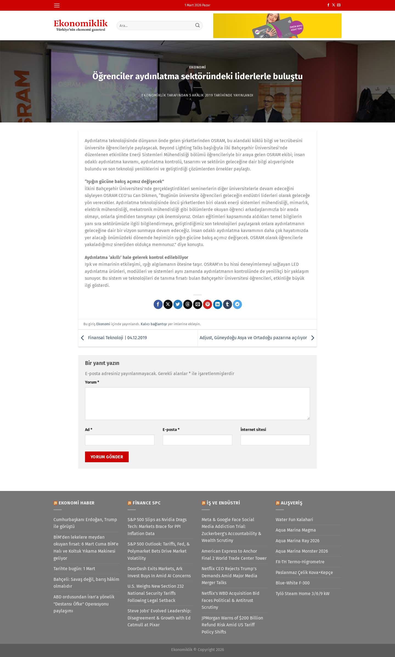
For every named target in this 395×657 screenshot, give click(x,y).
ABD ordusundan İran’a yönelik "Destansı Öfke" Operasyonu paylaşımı (83, 603)
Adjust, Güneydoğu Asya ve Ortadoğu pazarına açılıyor (258, 337)
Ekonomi (197, 67)
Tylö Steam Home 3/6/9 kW (302, 593)
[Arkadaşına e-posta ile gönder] (197, 304)
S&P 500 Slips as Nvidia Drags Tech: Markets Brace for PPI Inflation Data (157, 526)
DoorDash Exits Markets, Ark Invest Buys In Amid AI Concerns (159, 572)
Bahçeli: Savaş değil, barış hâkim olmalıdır (86, 583)
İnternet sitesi (253, 429)
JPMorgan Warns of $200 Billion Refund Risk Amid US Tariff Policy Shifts (232, 625)
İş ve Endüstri (223, 502)
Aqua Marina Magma (296, 530)
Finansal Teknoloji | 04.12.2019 (112, 337)
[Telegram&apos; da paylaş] (237, 304)
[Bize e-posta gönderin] (338, 5)
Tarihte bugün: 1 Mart (74, 568)
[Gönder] (197, 25)
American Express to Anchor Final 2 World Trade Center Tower (234, 555)
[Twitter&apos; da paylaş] (177, 304)
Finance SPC (147, 502)
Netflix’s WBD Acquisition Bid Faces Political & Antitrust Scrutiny (230, 600)
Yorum (92, 382)
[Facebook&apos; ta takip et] (328, 5)
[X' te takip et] (333, 5)
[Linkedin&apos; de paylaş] (217, 304)
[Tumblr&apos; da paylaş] (227, 304)
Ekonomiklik (154, 95)
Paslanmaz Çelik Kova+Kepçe (304, 572)
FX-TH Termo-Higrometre (300, 561)
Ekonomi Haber (77, 502)
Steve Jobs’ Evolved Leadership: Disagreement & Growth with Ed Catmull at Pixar (159, 617)
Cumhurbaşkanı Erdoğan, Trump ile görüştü (85, 523)
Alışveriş (292, 502)
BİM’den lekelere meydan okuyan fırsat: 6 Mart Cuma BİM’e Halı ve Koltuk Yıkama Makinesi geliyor (86, 548)
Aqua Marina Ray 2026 (298, 540)
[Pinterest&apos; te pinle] (207, 304)
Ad (88, 429)
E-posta (171, 429)
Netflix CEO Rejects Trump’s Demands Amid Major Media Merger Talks (229, 575)
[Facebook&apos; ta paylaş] (158, 304)
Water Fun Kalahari (294, 519)
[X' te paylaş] (168, 304)
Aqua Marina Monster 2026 (302, 551)
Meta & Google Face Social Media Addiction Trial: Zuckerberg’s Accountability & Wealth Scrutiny (231, 530)
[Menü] (56, 5)
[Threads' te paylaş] (187, 304)
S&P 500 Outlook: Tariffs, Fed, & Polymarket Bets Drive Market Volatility (159, 551)
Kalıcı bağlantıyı (154, 324)
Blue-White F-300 (293, 582)
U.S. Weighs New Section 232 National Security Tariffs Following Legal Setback (156, 593)
